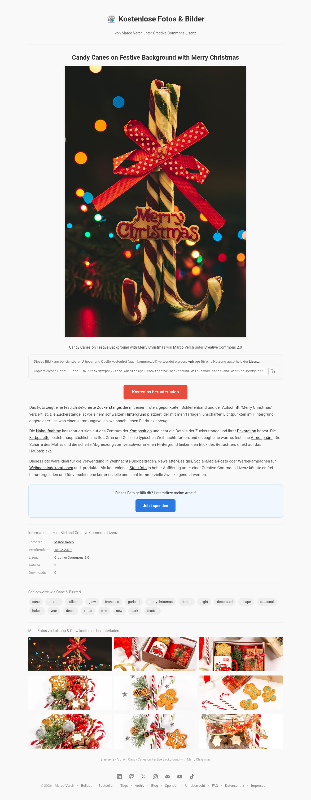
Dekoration (246, 431)
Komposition (140, 431)
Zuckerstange (109, 408)
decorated (225, 603)
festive (152, 612)
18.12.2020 (63, 551)
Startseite (107, 760)
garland (134, 603)
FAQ (215, 786)
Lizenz (254, 361)
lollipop (74, 603)
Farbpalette (39, 438)
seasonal (267, 603)
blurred (54, 603)
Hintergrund (135, 415)
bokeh (37, 612)
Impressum (259, 786)
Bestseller (105, 786)
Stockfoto (138, 468)
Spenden (171, 786)
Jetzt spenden (155, 506)
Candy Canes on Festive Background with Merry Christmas (117, 347)
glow (92, 603)
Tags (124, 786)
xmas (88, 612)
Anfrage (194, 361)
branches (112, 603)
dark (135, 612)
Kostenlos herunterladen (155, 392)
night (204, 603)
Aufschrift (230, 408)
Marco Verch (183, 347)
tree (104, 612)
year (54, 612)
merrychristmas (160, 603)
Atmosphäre (262, 438)
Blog (154, 786)
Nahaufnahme (48, 431)
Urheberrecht (195, 786)
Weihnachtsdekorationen (51, 468)
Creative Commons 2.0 (223, 347)
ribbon (186, 603)
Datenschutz (234, 786)
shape (246, 603)
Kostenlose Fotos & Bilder (156, 19)
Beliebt (86, 786)
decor (70, 612)
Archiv (121, 760)
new (119, 612)
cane (36, 603)
